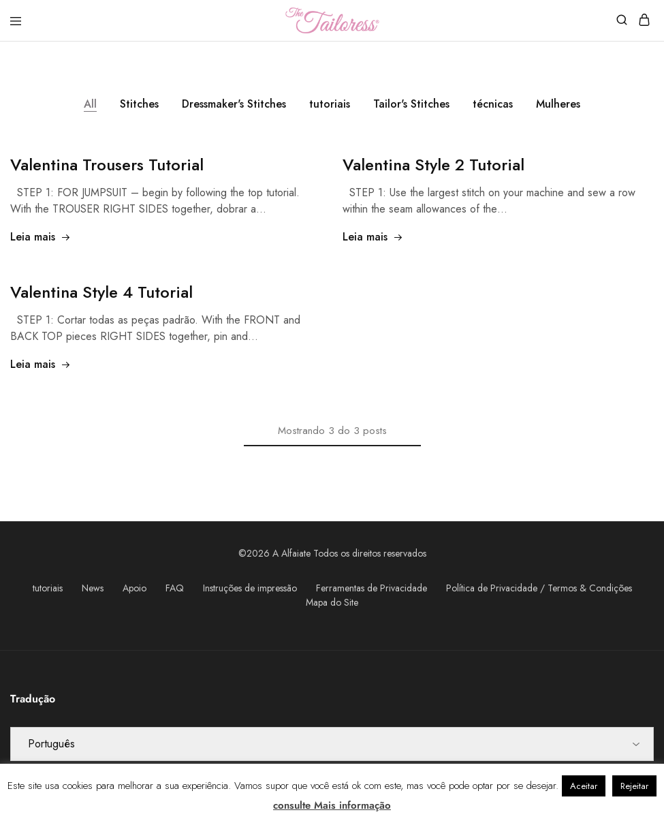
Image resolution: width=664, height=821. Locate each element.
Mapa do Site (332, 602)
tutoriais (329, 104)
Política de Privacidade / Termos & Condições (539, 588)
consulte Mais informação (332, 805)
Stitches (139, 104)
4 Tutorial (101, 292)
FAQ (174, 588)
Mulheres (558, 104)
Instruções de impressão (250, 588)
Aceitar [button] (583, 785)
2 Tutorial (433, 164)
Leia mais (40, 237)
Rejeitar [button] (634, 785)
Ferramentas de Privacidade (371, 588)
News (93, 588)
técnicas (493, 104)
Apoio (134, 588)
